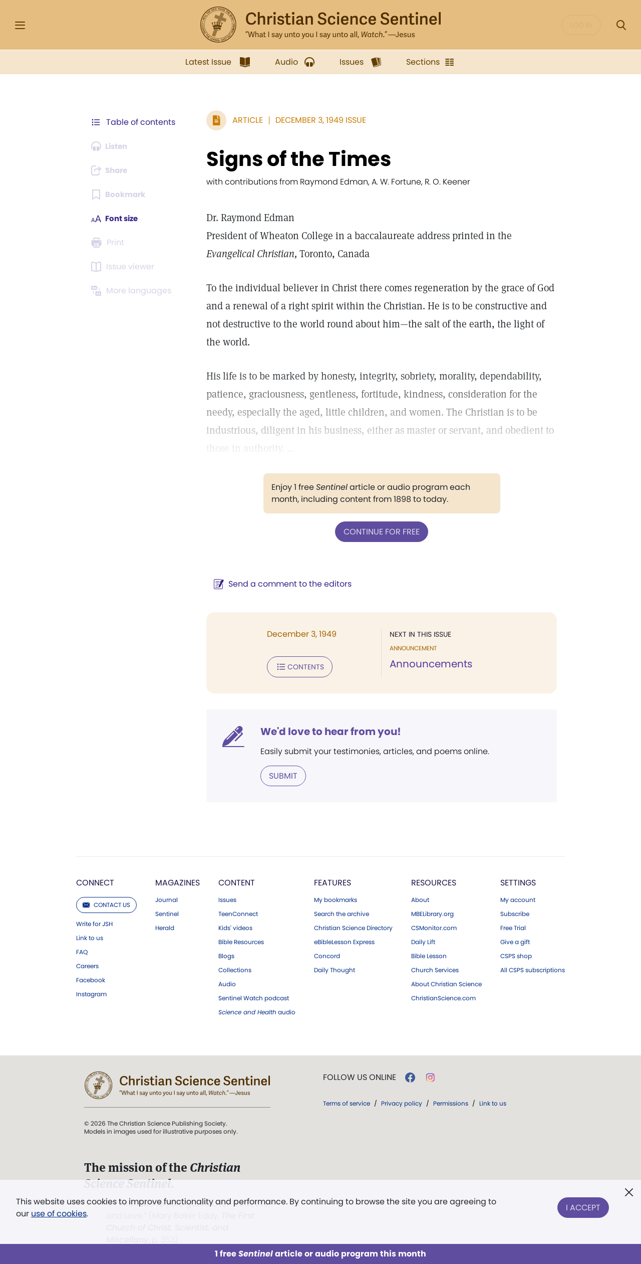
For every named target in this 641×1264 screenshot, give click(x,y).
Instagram (91, 992)
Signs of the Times (293, 158)
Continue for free (379, 531)
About (420, 898)
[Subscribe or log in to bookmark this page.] (120, 195)
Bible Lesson (429, 954)
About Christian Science (446, 982)
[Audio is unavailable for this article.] (111, 146)
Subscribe (514, 912)
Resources (433, 880)
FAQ (82, 950)
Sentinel (167, 912)
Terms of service (346, 1101)
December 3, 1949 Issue (315, 120)
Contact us (106, 902)
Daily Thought (334, 968)
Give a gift (515, 940)
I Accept (583, 1205)
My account (517, 898)
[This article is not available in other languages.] (132, 291)
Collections (234, 968)
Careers (87, 964)
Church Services (435, 968)
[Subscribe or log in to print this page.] (109, 243)
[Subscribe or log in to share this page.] (111, 170)
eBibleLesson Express (344, 940)
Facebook (90, 978)
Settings (518, 880)
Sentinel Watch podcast (253, 996)
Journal (166, 898)
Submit (278, 774)
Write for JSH (94, 922)
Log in (581, 25)
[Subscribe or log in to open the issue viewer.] (124, 267)
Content (236, 880)
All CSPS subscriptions (532, 968)
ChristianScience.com (443, 996)
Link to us (89, 936)
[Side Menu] (20, 25)
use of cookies (59, 1213)
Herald (164, 926)
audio (256, 1010)
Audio (227, 982)
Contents (294, 666)
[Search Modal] (621, 25)
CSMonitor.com (434, 926)
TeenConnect (238, 912)
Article (242, 120)
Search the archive (341, 912)
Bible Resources (241, 940)
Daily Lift (423, 940)
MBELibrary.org (432, 912)
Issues (227, 898)
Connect (95, 880)
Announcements (428, 664)
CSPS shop (516, 954)
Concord (327, 954)
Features (332, 880)
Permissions (450, 1101)
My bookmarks (335, 898)
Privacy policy (401, 1101)
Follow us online (359, 1075)
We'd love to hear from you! (325, 730)
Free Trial (513, 926)
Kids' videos (235, 926)
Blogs (226, 954)
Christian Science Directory (353, 926)
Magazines (177, 880)
